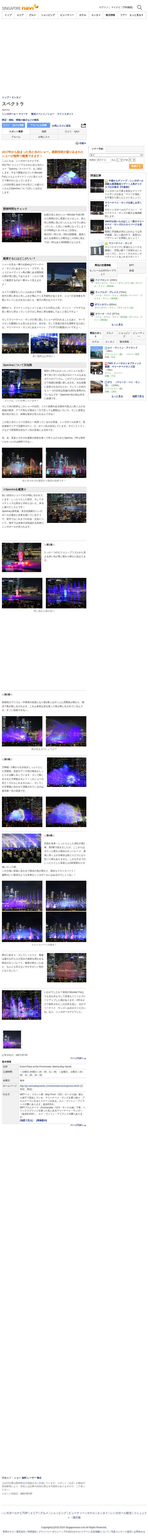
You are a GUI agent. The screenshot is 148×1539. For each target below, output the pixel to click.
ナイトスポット (65, 114)
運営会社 (20, 1531)
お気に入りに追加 (61, 125)
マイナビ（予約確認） (122, 7)
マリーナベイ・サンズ (118, 243)
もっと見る (117, 324)
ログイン (103, 7)
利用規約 (32, 1531)
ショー (17, 1478)
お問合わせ (139, 1531)
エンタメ (96, 15)
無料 (24, 1478)
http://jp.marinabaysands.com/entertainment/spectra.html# (49, 1086)
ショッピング (48, 15)
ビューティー (67, 15)
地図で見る (138, 396)
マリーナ (23, 114)
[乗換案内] (41, 1120)
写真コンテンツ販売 (121, 1531)
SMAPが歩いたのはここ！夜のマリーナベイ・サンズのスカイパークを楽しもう (124, 224)
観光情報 (110, 15)
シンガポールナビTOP (14, 1513)
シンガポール (9, 114)
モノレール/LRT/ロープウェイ (102, 272)
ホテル (82, 15)
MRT (131, 265)
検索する (136, 166)
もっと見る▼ (136, 15)
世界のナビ (8, 1531)
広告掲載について (100, 1531)
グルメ (32, 15)
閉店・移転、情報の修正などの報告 (20, 120)
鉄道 (131, 270)
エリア (20, 15)
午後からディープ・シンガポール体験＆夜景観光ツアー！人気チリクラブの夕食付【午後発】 (124, 184)
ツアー (84, 1531)
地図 (44, 131)
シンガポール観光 (121, 1513)
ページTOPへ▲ (78, 1058)
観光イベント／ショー (42, 114)
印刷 (82, 143)
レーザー (31, 1478)
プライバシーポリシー (49, 1531)
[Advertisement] (74, 48)
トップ (8, 15)
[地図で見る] (27, 1120)
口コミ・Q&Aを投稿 (13, 125)
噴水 (39, 1478)
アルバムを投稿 (38, 125)
